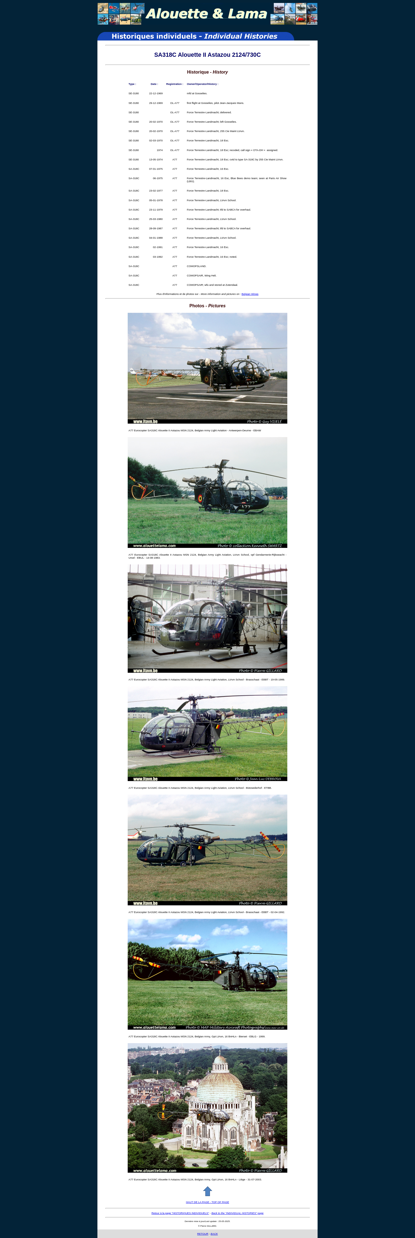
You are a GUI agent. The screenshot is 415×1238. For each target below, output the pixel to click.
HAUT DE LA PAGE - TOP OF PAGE (207, 1202)
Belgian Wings (250, 293)
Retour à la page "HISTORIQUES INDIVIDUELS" (180, 1213)
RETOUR (202, 1233)
